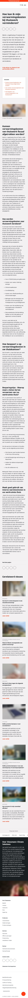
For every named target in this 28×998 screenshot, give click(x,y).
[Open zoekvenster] (17, 5)
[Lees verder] (14, 599)
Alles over (14, 835)
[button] (23, 994)
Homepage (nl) (6, 835)
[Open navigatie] (25, 5)
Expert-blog (22, 835)
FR (20, 5)
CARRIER (16, 996)
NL (22, 5)
